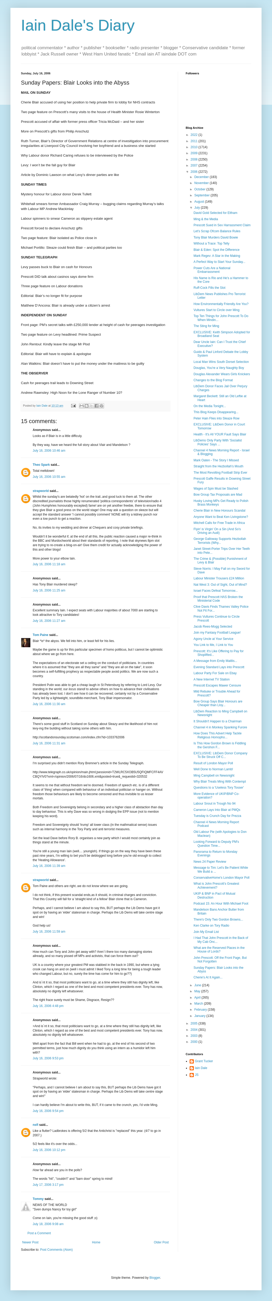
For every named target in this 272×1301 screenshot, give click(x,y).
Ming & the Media (206, 219)
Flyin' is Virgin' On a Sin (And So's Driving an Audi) (217, 531)
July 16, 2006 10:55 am (49, 477)
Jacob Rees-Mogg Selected (213, 626)
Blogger (154, 1278)
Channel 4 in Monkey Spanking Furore (220, 727)
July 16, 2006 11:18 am (49, 564)
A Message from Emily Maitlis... (215, 661)
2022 (195, 135)
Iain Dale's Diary (78, 25)
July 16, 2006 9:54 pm (48, 1111)
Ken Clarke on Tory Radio (211, 925)
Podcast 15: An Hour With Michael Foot (221, 903)
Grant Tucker (204, 1061)
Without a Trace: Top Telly (211, 243)
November (202, 183)
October (200, 189)
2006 (195, 172)
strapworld (41, 491)
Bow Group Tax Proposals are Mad (218, 494)
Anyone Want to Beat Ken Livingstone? (221, 517)
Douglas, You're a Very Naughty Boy (219, 368)
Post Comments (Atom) (56, 1250)
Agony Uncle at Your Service (213, 639)
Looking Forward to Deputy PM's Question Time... (216, 843)
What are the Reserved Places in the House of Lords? (219, 949)
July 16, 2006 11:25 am (49, 590)
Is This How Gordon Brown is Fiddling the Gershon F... (220, 745)
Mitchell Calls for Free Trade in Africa (219, 523)
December (202, 177)
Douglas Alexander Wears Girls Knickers (222, 374)
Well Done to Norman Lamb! (213, 769)
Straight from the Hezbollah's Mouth (218, 466)
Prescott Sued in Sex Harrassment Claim (222, 225)
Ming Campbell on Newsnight (214, 775)
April (197, 997)
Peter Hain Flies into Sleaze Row (216, 418)
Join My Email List (206, 932)
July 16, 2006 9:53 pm (48, 1058)
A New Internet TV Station (212, 679)
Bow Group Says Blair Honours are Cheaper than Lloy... (218, 703)
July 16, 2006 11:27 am (49, 621)
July (197, 207)
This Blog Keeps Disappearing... (216, 412)
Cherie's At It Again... (208, 977)
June (198, 985)
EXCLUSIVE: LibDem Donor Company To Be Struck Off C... (220, 755)
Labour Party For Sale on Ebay (215, 673)
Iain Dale (201, 1068)
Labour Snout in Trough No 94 (215, 803)
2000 (195, 1042)
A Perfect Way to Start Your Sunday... (219, 262)
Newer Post (30, 1242)
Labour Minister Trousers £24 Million (219, 578)
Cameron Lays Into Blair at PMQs (217, 810)
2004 (195, 1030)
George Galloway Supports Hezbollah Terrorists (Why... (220, 540)
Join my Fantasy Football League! (217, 632)
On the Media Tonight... (210, 406)
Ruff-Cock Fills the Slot (209, 288)
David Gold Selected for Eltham (215, 213)
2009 (195, 153)
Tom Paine (40, 635)
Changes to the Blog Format (213, 380)
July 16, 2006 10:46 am (49, 450)
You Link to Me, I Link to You (213, 645)
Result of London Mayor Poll (213, 763)
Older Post (161, 1242)
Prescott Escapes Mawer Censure (217, 685)
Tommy (38, 1199)
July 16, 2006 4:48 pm (48, 1006)
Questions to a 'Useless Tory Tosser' (219, 787)
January (200, 1016)
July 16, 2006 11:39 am (49, 866)
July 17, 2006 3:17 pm (48, 1185)
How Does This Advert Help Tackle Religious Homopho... (218, 735)
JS (197, 1075)
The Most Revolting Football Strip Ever (220, 472)
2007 (195, 165)
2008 (195, 159)
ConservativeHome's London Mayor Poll (222, 877)
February (201, 1009)
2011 (195, 141)
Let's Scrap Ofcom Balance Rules (217, 231)
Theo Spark (41, 465)
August (199, 201)
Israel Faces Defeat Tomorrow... (216, 591)
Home (96, 1242)
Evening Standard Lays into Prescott (219, 667)
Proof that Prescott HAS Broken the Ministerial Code (218, 598)
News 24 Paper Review (210, 861)
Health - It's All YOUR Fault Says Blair (220, 434)
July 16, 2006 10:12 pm (49, 1150)
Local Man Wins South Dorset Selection (221, 362)
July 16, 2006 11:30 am (49, 704)
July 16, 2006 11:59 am (49, 931)
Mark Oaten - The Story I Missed (216, 460)
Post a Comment (39, 1233)
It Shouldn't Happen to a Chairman (218, 721)
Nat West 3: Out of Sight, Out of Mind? (220, 584)
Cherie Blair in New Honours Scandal (219, 510)
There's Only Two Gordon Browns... (218, 919)
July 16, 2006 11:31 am (49, 743)
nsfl (35, 1125)
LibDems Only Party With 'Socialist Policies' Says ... (218, 442)
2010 (195, 147)
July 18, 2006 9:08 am (48, 1224)
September (202, 195)
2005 (195, 1023)
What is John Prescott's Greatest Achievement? (216, 885)
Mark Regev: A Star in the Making (217, 256)
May (197, 991)
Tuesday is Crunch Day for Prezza (217, 816)
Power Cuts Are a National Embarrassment (212, 270)
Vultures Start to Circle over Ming (217, 310)
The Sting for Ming (206, 326)
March (199, 1003)
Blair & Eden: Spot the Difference (217, 250)
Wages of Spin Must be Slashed (216, 488)
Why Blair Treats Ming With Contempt (220, 781)
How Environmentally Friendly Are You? (221, 304)
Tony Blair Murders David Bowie (216, 237)
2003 (195, 1036)
